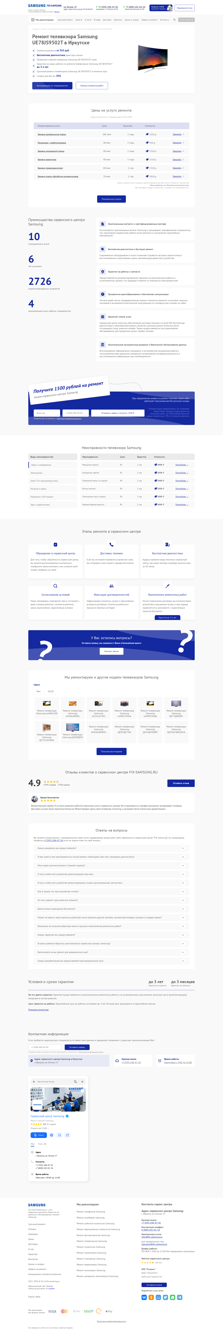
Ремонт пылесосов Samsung (91, 1246)
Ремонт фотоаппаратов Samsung (93, 1235)
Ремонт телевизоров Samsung (92, 1241)
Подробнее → (181, 465)
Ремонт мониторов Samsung (91, 1270)
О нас (88, 20)
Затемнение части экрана (94, 496)
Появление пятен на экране (95, 480)
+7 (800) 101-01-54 (135, 7)
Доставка (107, 20)
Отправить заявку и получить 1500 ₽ (117, 413)
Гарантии (118, 20)
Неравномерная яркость (93, 504)
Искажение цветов (90, 472)
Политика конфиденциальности (111, 1321)
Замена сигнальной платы (51, 151)
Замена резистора (47, 159)
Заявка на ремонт (150, 20)
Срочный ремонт (65, 20)
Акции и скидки (132, 20)
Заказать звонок (111, 651)
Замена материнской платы (52, 134)
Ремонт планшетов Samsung (91, 1258)
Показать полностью (38, 1009)
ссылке (51, 1288)
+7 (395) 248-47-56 (108, 7)
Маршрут (39, 1135)
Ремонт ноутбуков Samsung (91, 1217)
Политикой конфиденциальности (91, 1052)
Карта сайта (34, 1296)
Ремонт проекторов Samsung (91, 1252)
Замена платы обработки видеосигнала (58, 176)
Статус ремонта (186, 19)
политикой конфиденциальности (69, 418)
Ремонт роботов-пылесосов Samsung (95, 1223)
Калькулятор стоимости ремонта (44, 1274)
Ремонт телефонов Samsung (91, 1211)
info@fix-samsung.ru (152, 1236)
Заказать (178, 134)
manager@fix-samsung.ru (154, 1244)
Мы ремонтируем (42, 19)
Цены (79, 20)
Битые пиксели (89, 488)
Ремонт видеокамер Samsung (92, 1264)
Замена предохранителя (50, 168)
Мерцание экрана (90, 464)
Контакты (164, 20)
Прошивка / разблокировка (52, 142)
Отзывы (97, 20)
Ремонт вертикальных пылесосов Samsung (98, 1229)
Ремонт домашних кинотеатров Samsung (97, 1276)
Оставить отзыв (181, 783)
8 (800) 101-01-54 (151, 1229)
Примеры (33, 1234)
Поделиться (144, 1297)
